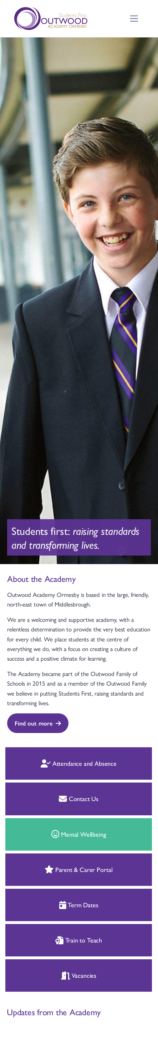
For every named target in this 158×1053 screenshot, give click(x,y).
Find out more (38, 723)
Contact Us (44, 798)
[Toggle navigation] (134, 19)
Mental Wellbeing (44, 834)
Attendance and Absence (44, 763)
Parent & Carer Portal (44, 869)
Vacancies (44, 975)
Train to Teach (44, 939)
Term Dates (44, 904)
